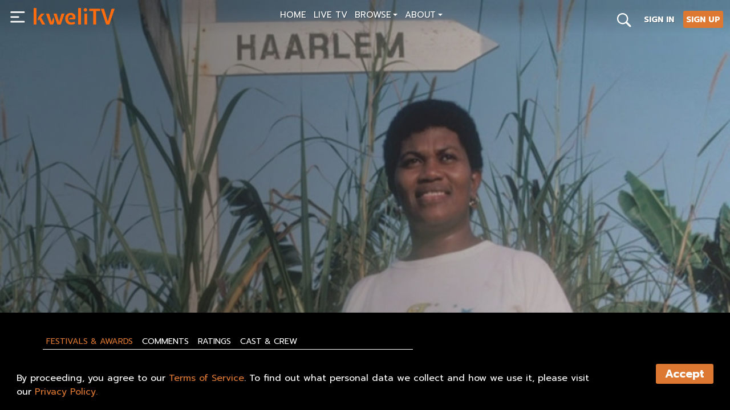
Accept (684, 374)
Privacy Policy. (66, 392)
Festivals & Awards (89, 341)
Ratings (214, 341)
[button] (376, 16)
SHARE (198, 277)
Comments (165, 341)
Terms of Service (206, 378)
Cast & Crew (268, 341)
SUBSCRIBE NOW (69, 277)
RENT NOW (143, 277)
